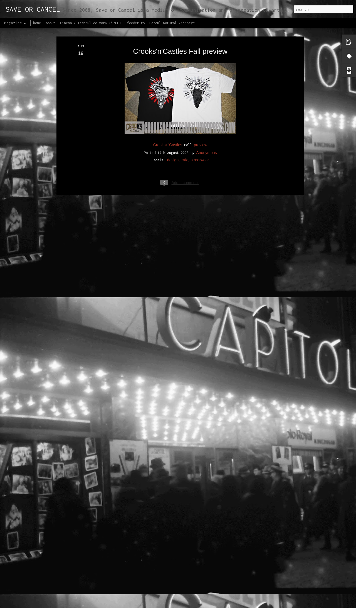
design (173, 120)
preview (200, 104)
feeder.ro (136, 23)
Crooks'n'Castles (167, 104)
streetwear (200, 120)
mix (185, 120)
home (37, 23)
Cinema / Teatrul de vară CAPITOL (91, 23)
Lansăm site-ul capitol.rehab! (151, 601)
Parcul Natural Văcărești (172, 23)
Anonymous (206, 113)
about (50, 23)
